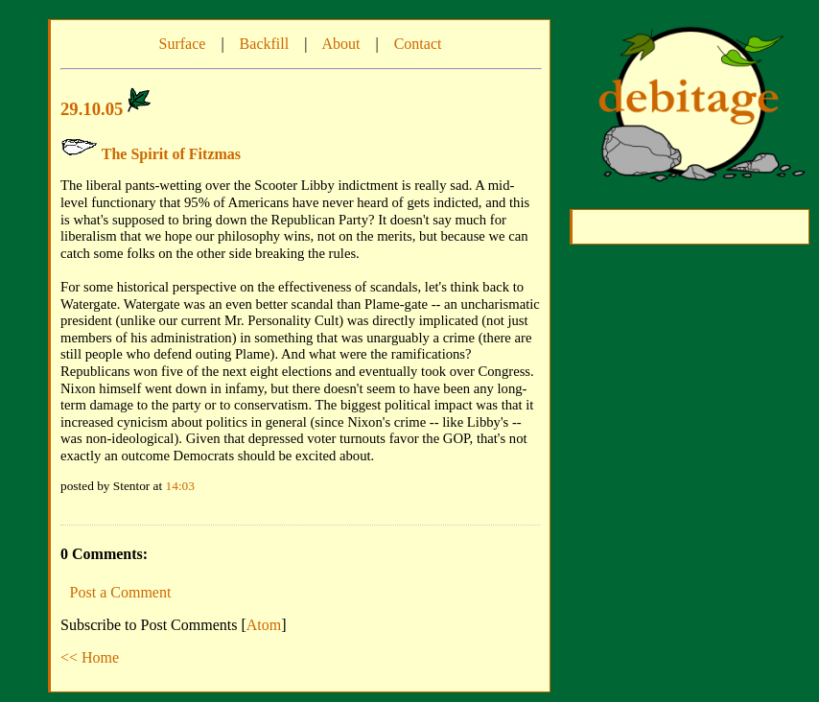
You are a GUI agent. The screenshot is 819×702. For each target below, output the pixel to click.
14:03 (180, 486)
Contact (418, 43)
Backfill (265, 43)
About (340, 43)
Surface (182, 43)
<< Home (89, 657)
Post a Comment (121, 592)
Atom (263, 625)
